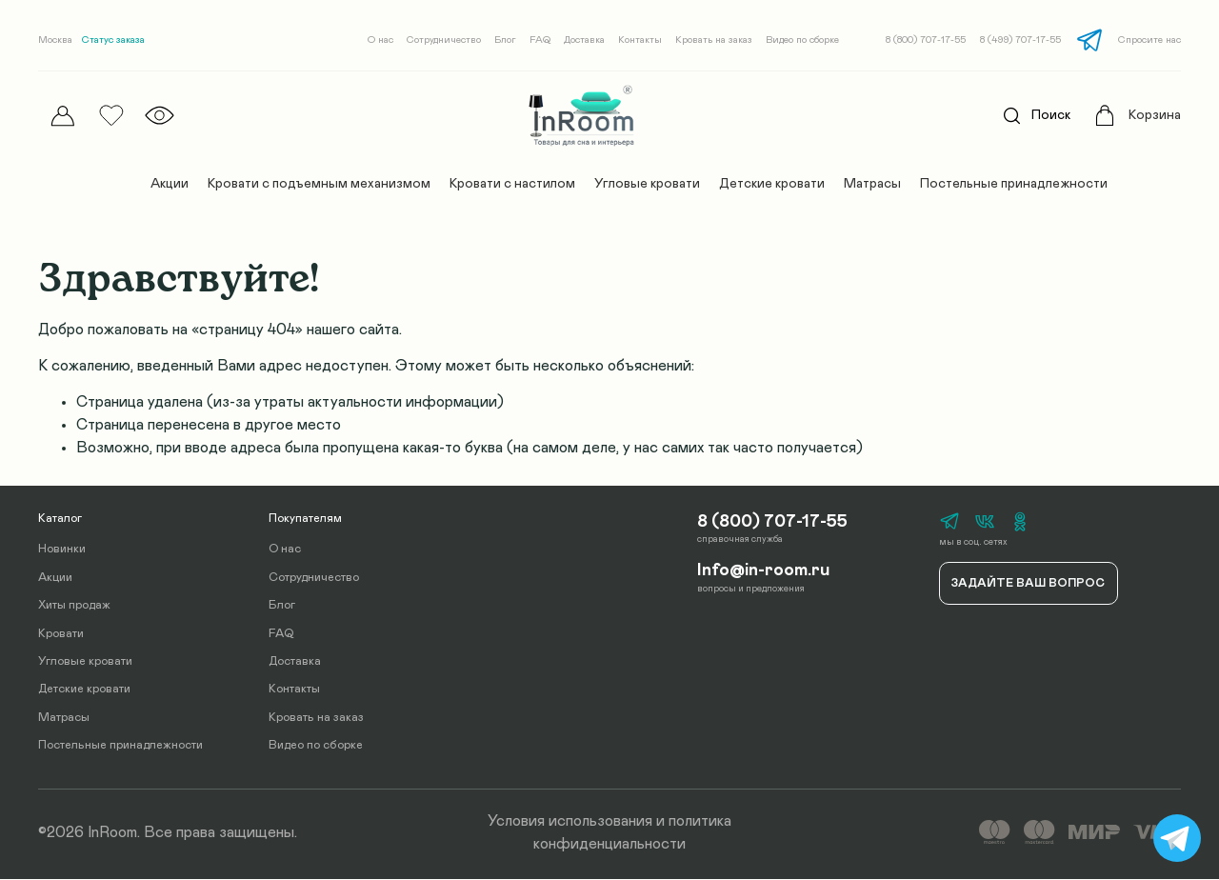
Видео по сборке (802, 40)
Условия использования (570, 821)
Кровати (61, 634)
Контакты (640, 40)
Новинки (62, 550)
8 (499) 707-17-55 (1020, 40)
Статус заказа (113, 40)
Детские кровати (772, 183)
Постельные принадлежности (1014, 183)
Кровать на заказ (713, 40)
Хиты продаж (74, 606)
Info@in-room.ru (763, 568)
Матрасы (872, 183)
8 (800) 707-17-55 (926, 40)
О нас (380, 40)
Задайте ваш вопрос (1028, 583)
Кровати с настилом (512, 183)
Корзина (1155, 115)
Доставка (584, 40)
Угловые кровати (647, 183)
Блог (505, 40)
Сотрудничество (444, 40)
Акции (169, 183)
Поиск (1031, 116)
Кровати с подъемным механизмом (319, 183)
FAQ (540, 40)
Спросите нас (1149, 40)
